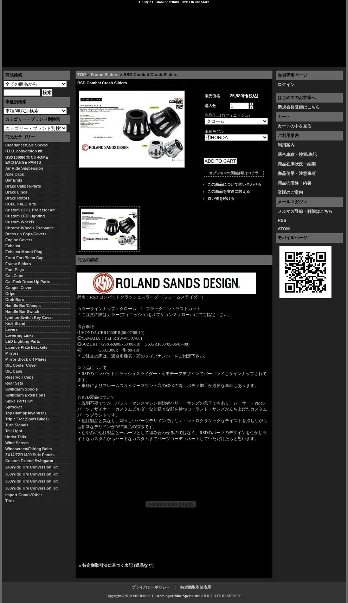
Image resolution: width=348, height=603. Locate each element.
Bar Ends (13, 180)
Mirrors (12, 353)
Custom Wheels (19, 222)
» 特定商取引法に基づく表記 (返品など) (116, 565)
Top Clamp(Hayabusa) (25, 413)
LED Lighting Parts (22, 341)
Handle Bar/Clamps (23, 305)
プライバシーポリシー (100, 61)
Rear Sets (14, 383)
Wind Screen (17, 443)
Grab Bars (14, 299)
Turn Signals (16, 425)
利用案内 (286, 145)
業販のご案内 (290, 192)
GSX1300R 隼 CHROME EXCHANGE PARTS (26, 159)
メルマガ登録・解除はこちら (305, 211)
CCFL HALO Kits (20, 204)
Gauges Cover (18, 288)
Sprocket (13, 407)
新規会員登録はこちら (299, 107)
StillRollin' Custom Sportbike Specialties (166, 596)
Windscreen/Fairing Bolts (28, 449)
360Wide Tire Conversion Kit (33, 488)
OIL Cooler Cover (21, 365)
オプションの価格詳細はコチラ (233, 173)
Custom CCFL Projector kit (29, 210)
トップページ (19, 61)
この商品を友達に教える (228, 191)
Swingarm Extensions (25, 395)
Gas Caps (14, 276)
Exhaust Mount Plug (24, 252)
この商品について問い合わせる (234, 184)
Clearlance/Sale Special (27, 145)
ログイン (286, 84)
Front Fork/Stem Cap (24, 258)
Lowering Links (19, 335)
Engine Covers (18, 240)
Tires (9, 501)
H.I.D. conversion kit (24, 151)
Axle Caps (14, 174)
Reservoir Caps (19, 377)
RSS (282, 220)
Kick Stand (15, 323)
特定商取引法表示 (195, 587)
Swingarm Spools (21, 389)
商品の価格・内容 (294, 183)
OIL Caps (13, 371)
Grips (10, 293)
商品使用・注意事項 (297, 173)
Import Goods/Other (23, 495)
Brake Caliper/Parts (23, 186)
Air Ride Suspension (24, 168)
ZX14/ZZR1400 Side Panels (29, 455)
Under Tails (15, 437)
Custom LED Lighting (25, 216)
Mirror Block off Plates (25, 359)
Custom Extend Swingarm (29, 461)
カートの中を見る (294, 126)
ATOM (284, 229)
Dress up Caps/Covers (25, 234)
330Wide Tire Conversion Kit (33, 481)
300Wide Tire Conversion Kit (33, 474)
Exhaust (12, 246)
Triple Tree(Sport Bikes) (27, 419)
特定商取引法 (56, 61)
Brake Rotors (17, 198)
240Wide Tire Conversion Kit (33, 467)
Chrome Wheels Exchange (29, 228)
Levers (11, 329)
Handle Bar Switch (22, 311)
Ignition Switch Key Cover (29, 317)
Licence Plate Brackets (26, 347)
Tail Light (13, 431)
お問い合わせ (328, 61)
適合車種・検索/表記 (297, 154)
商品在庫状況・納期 (297, 164)
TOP (81, 74)
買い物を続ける (220, 198)
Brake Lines (16, 192)
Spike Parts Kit (19, 401)
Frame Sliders (104, 74)
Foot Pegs (14, 270)
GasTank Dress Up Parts (27, 282)
